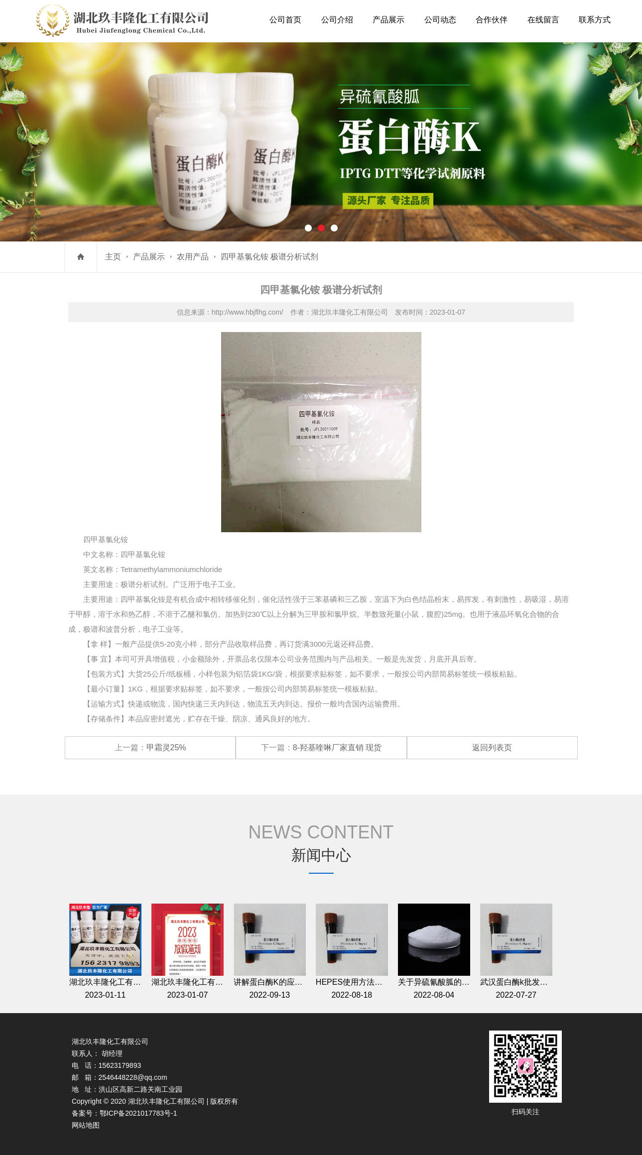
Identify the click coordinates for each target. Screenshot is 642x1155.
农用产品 (193, 256)
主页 (113, 256)
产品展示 (388, 19)
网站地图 (86, 1125)
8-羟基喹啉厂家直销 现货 (337, 747)
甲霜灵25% (166, 747)
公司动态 (440, 19)
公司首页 (285, 19)
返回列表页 (492, 747)
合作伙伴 (492, 19)
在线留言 (543, 19)
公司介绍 (337, 19)
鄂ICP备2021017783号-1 (138, 1113)
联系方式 (595, 19)
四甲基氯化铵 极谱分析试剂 (269, 256)
